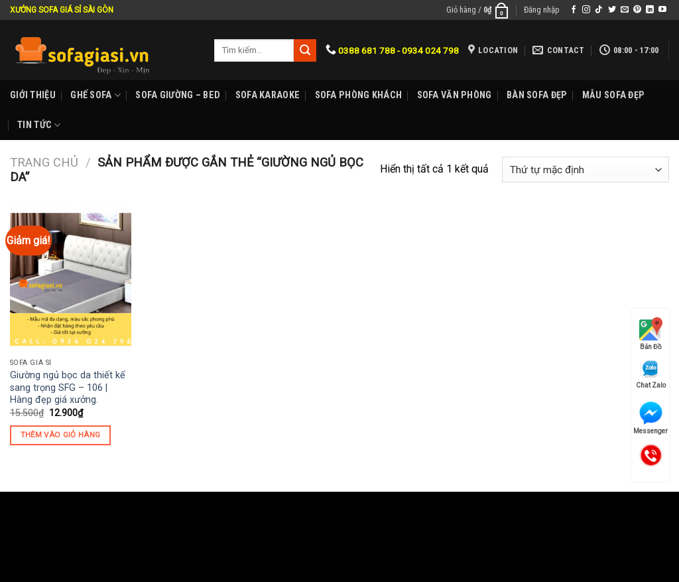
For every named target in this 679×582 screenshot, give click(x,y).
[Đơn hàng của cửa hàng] (585, 169)
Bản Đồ (650, 333)
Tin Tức (39, 125)
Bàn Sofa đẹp (537, 95)
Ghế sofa (95, 95)
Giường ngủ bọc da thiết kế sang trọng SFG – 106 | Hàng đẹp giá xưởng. (67, 387)
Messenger (650, 418)
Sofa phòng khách (358, 95)
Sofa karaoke (267, 95)
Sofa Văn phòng (454, 95)
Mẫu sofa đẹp (613, 95)
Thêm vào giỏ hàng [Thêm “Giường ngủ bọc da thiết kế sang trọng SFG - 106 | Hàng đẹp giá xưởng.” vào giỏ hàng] (61, 434)
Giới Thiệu (33, 95)
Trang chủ (44, 162)
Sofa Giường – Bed (177, 95)
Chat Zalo (651, 374)
